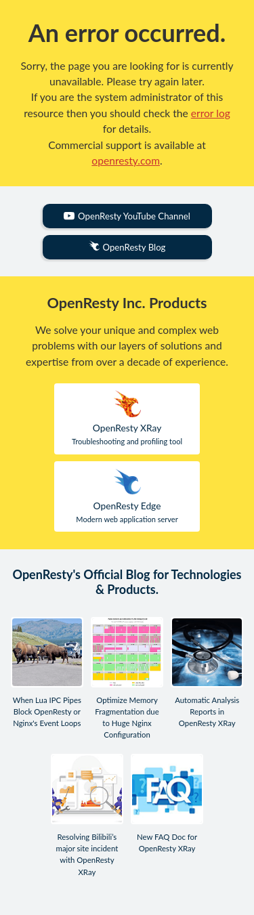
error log (210, 113)
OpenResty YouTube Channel (127, 216)
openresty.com (125, 160)
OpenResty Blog (127, 246)
